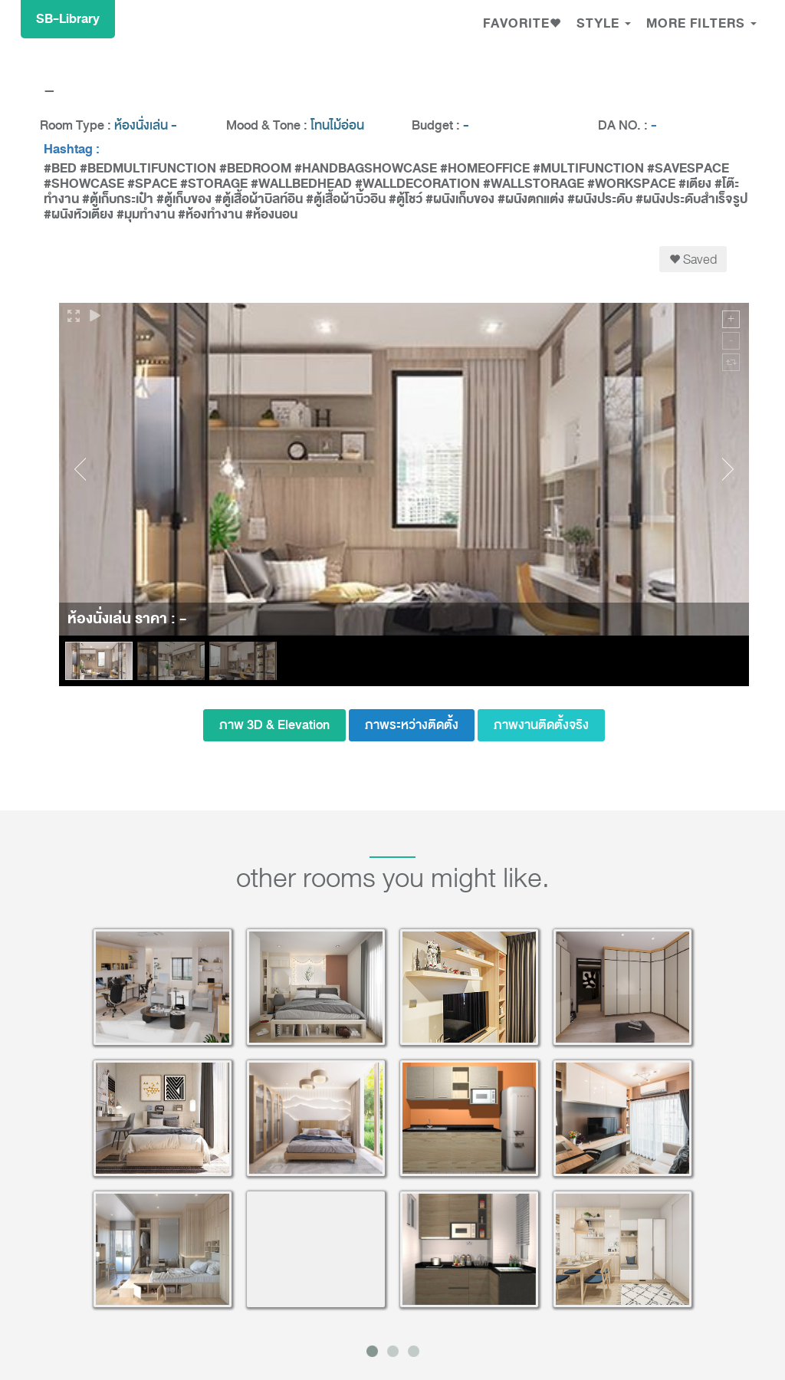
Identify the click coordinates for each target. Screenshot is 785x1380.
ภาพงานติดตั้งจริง (541, 725)
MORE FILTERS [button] (701, 23)
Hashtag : (72, 149)
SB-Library (68, 19)
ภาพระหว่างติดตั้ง (411, 725)
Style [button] (603, 23)
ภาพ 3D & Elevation (274, 725)
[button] (522, 25)
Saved (693, 259)
